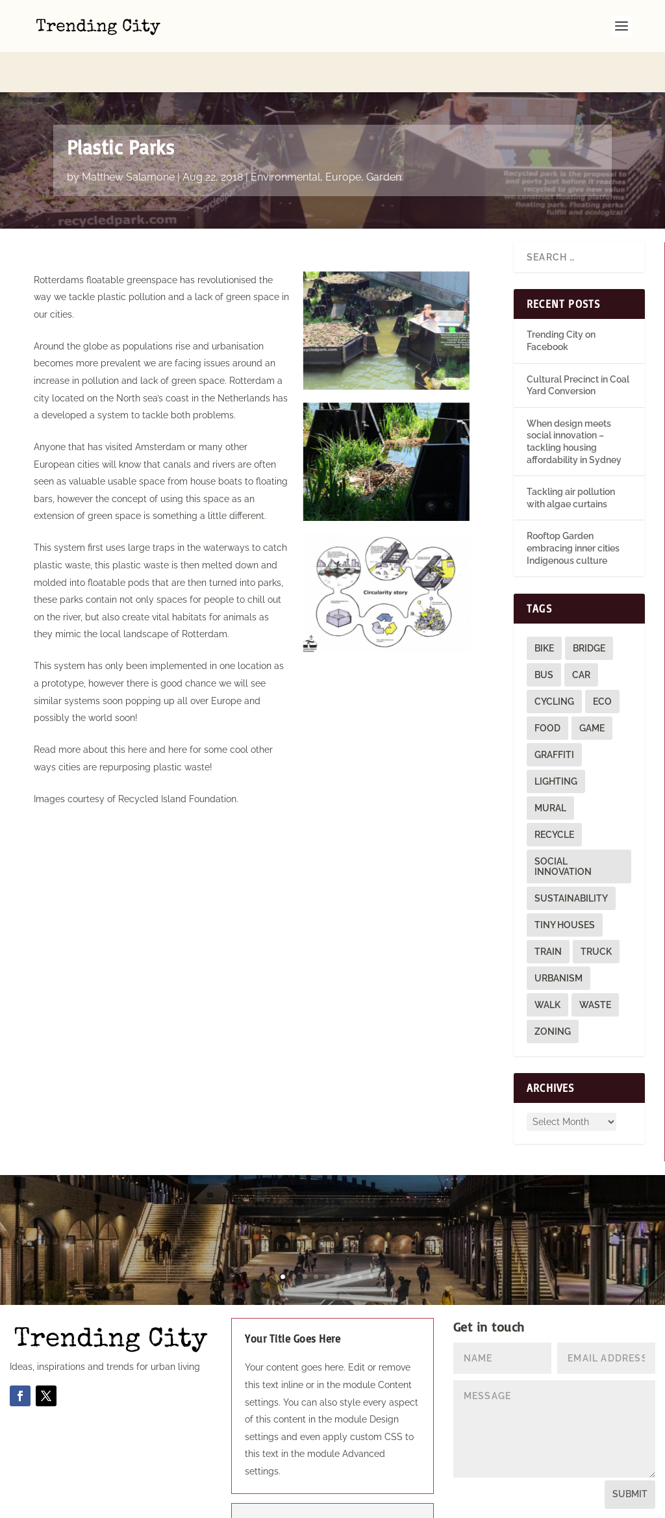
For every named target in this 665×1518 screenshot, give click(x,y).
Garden (383, 137)
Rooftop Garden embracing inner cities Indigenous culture (573, 507)
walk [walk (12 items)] (547, 964)
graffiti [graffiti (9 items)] (554, 714)
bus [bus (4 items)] (543, 634)
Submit (629, 1453)
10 (382, 1236)
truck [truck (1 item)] (596, 911)
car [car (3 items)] (581, 634)
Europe (343, 137)
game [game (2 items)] (592, 688)
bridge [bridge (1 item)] (589, 608)
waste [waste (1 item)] (595, 964)
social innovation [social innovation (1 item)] (563, 826)
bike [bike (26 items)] (544, 608)
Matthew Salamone (128, 137)
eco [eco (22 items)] (602, 661)
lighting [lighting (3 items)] (555, 741)
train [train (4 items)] (548, 911)
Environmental (285, 137)
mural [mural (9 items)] (550, 768)
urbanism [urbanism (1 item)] (558, 938)
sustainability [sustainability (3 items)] (571, 858)
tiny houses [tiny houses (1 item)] (564, 884)
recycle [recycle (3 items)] (554, 794)
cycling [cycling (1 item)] (554, 661)
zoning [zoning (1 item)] (552, 991)
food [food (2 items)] (547, 688)
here (137, 709)
